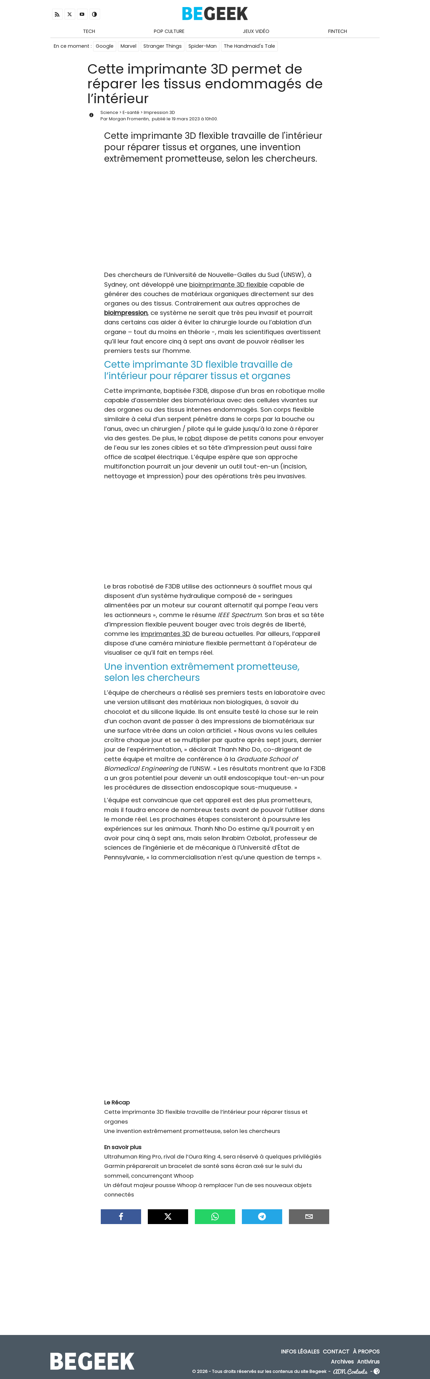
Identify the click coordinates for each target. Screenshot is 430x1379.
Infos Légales (300, 1352)
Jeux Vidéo (256, 31)
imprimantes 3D (165, 634)
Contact (336, 1352)
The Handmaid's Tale (249, 46)
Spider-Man (203, 46)
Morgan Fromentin (129, 119)
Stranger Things (162, 46)
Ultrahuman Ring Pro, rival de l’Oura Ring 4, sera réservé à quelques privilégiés (212, 1157)
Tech (89, 31)
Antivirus (368, 1362)
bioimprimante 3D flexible (228, 285)
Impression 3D (159, 113)
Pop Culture (169, 31)
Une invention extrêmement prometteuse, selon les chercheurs (192, 1131)
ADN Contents (350, 1372)
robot (193, 438)
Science (109, 113)
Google (105, 46)
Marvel (128, 46)
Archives (342, 1362)
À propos (366, 1352)
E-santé (131, 113)
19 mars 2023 (186, 119)
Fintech (337, 31)
